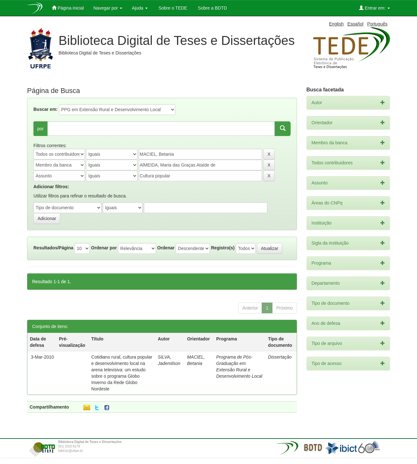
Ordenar (165, 247)
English (336, 23)
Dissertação (280, 357)
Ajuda (140, 8)
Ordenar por (104, 247)
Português (377, 23)
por (40, 128)
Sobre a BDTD (212, 8)
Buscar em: (45, 109)
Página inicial (68, 8)
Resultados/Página (53, 247)
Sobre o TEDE (172, 8)
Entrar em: (374, 8)
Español (355, 23)
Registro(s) (223, 247)
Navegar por (107, 8)
